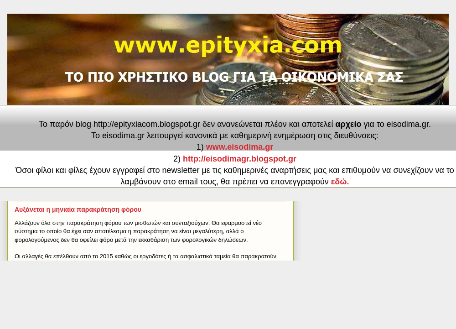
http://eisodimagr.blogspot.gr (239, 158)
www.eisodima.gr (239, 146)
